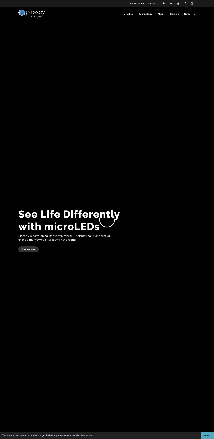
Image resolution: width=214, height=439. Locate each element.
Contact (152, 3)
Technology (145, 14)
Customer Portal (135, 3)
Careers (174, 14)
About (161, 14)
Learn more (28, 249)
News (187, 14)
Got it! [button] (207, 435)
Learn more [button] (86, 435)
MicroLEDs (127, 14)
